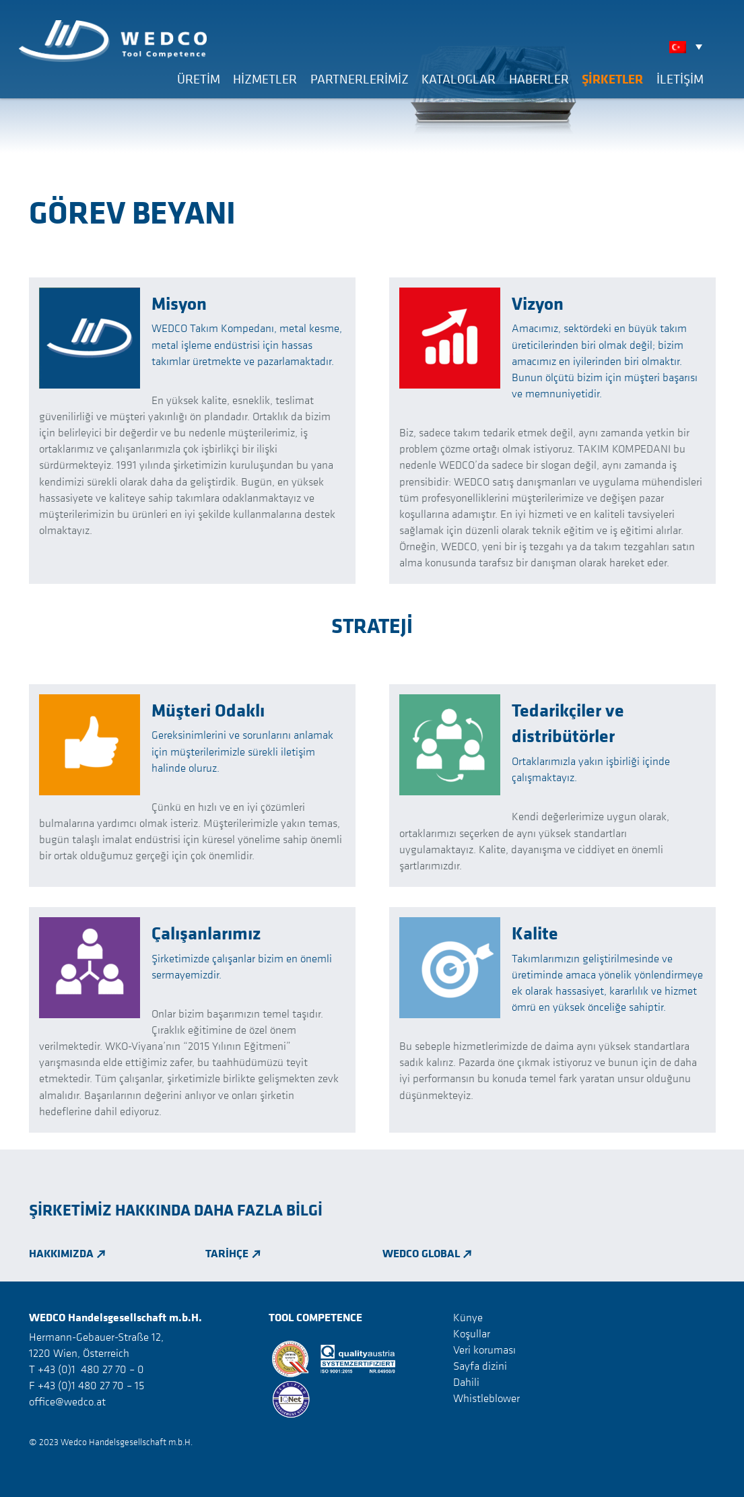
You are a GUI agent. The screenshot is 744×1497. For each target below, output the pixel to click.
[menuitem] (689, 46)
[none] (689, 46)
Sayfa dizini (480, 1365)
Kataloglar (458, 79)
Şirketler (612, 79)
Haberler (539, 79)
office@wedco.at (67, 1401)
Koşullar (471, 1333)
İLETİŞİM (680, 79)
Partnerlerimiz (359, 79)
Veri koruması (484, 1349)
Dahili (466, 1382)
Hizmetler (265, 79)
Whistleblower (486, 1398)
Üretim (198, 79)
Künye (468, 1317)
